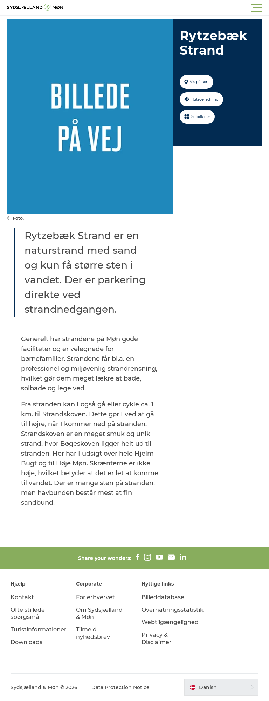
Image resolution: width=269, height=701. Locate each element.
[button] (166, 8)
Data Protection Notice (120, 687)
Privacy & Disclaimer (157, 638)
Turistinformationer (39, 629)
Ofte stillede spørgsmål (28, 614)
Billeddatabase (163, 597)
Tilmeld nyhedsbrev (93, 633)
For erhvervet (95, 597)
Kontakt (22, 597)
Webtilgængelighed (170, 622)
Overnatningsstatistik (173, 610)
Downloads (26, 642)
